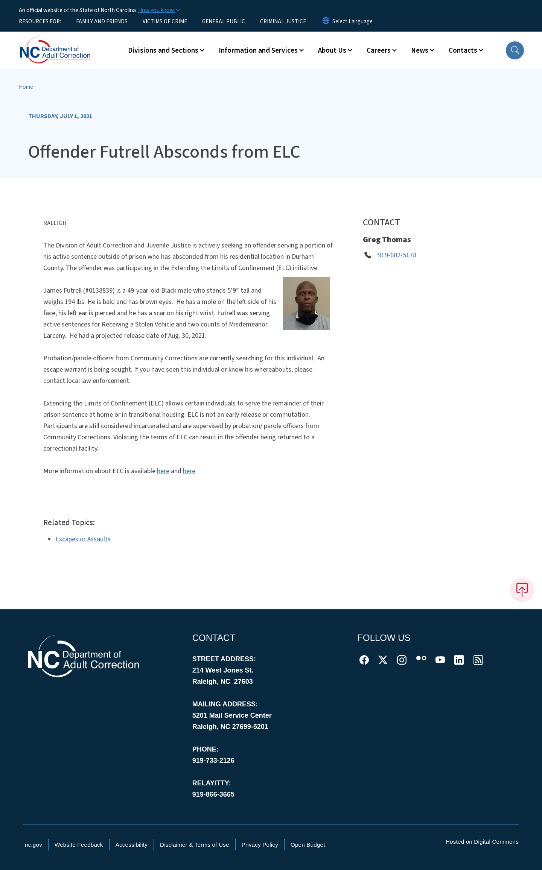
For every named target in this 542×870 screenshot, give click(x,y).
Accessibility (132, 844)
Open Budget (308, 844)
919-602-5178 (397, 255)
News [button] (419, 50)
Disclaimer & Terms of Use (194, 844)
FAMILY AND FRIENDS (102, 21)
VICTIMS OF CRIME (165, 21)
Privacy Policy (260, 844)
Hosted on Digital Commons (482, 841)
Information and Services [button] (258, 50)
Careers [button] (379, 50)
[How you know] (159, 10)
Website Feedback (79, 844)
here (163, 471)
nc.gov (33, 844)
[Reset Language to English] (326, 21)
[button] (515, 50)
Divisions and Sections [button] (163, 50)
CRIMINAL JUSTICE (283, 21)
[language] (352, 21)
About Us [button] (332, 50)
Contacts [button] (463, 50)
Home (26, 87)
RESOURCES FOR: (40, 21)
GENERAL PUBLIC (223, 21)
